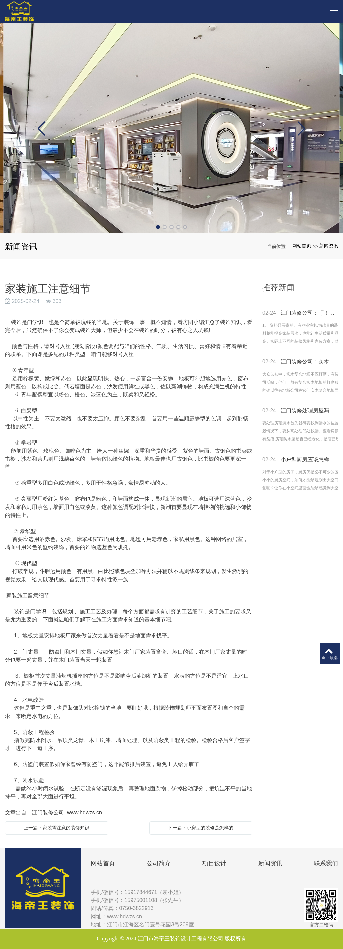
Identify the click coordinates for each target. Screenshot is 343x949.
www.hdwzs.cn (84, 812)
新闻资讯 (328, 245)
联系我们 (326, 863)
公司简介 (159, 863)
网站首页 (301, 245)
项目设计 (214, 863)
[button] (158, 227)
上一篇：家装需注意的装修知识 (56, 827)
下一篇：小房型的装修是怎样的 (200, 827)
